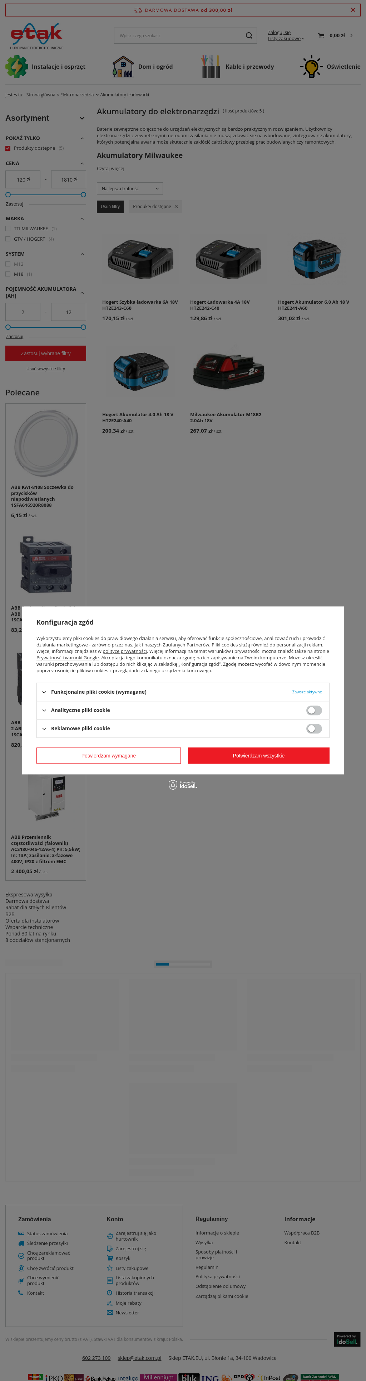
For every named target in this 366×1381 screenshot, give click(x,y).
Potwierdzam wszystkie (259, 756)
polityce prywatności (125, 651)
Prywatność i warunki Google (67, 657)
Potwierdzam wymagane (108, 756)
